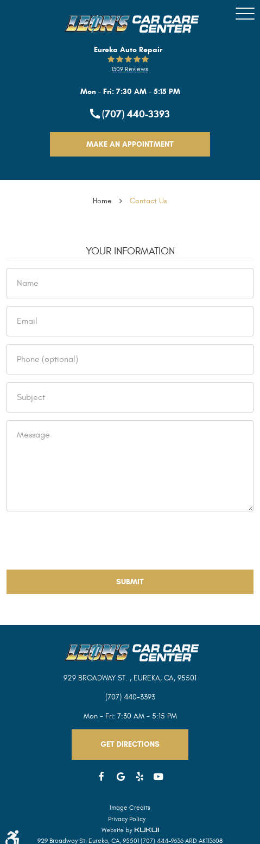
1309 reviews (129, 69)
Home (102, 200)
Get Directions (130, 744)
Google (120, 776)
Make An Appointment (130, 144)
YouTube (158, 776)
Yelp (139, 776)
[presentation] (89, 540)
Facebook (101, 776)
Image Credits (130, 807)
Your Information (130, 251)
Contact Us (148, 200)
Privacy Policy (126, 819)
